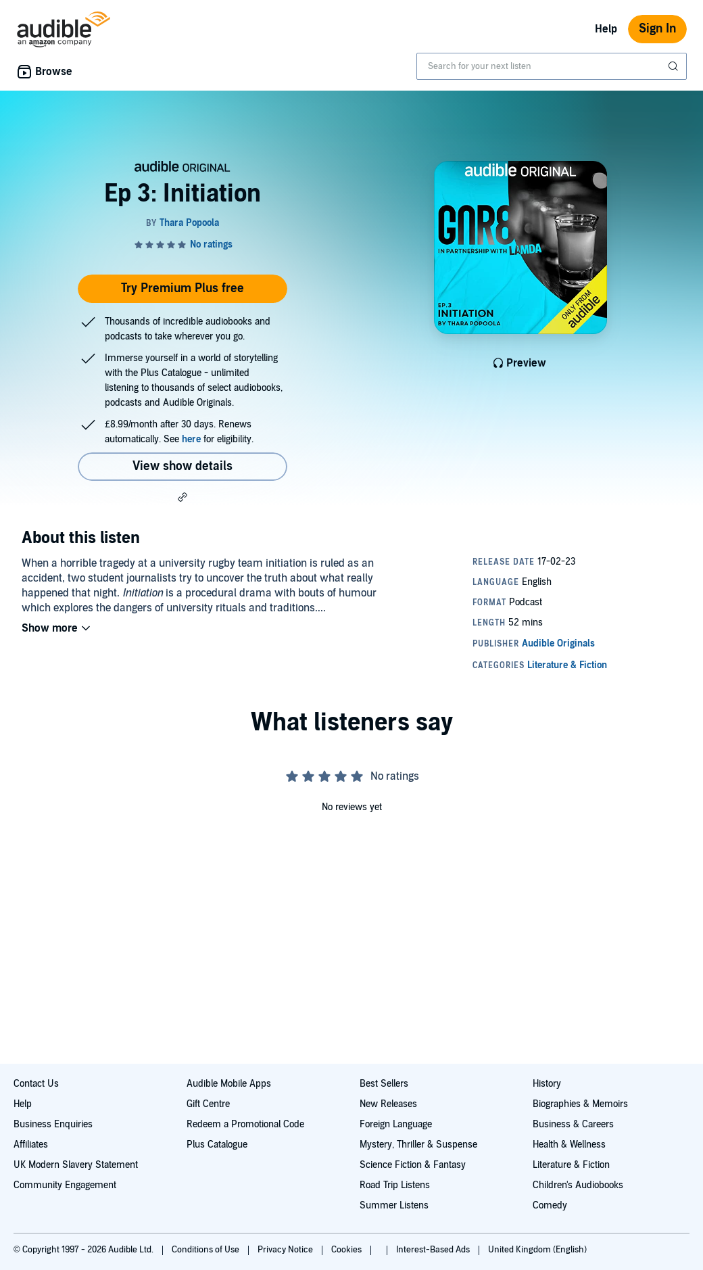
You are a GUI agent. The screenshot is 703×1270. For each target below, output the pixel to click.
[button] (182, 497)
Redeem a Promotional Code (245, 1124)
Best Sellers (384, 1083)
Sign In (657, 29)
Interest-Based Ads (434, 1249)
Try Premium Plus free (182, 288)
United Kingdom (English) (537, 1249)
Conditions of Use (206, 1249)
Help (606, 29)
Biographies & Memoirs (580, 1104)
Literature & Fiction (571, 1165)
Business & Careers (573, 1124)
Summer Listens (394, 1205)
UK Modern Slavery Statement (76, 1165)
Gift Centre (208, 1104)
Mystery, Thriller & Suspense (418, 1144)
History (547, 1083)
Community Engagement (65, 1185)
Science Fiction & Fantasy (413, 1165)
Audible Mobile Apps (229, 1083)
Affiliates (31, 1144)
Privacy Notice (286, 1249)
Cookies (347, 1249)
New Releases (388, 1104)
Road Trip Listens (395, 1185)
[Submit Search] (674, 66)
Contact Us (36, 1083)
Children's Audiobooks (578, 1185)
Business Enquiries (53, 1124)
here (191, 439)
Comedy (550, 1205)
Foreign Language (396, 1124)
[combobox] (551, 66)
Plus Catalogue (217, 1144)
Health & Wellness (569, 1144)
